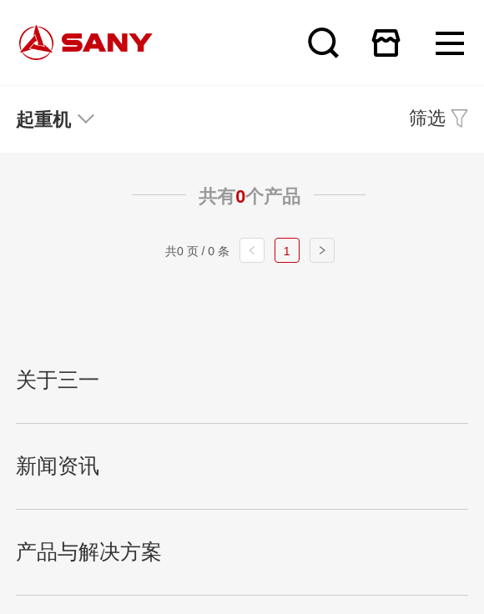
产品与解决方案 (89, 552)
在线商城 (386, 43)
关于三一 (57, 380)
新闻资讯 (57, 466)
